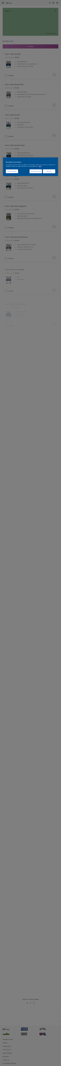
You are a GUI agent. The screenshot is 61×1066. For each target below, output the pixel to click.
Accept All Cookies (36, 171)
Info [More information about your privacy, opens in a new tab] (40, 166)
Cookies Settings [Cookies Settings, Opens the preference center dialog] (12, 171)
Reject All (49, 171)
